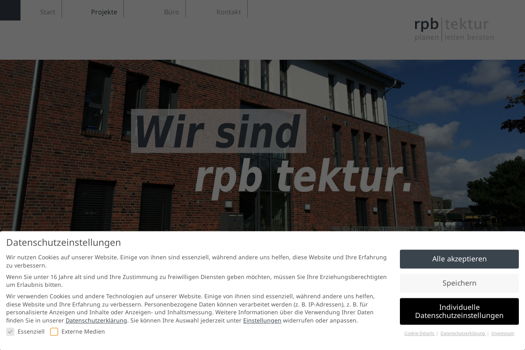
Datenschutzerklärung (96, 323)
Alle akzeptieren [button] (459, 261)
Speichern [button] (460, 285)
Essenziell (25, 333)
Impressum (502, 335)
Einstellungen (262, 323)
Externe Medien (77, 333)
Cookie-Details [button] (419, 335)
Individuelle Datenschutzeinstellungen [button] (459, 313)
